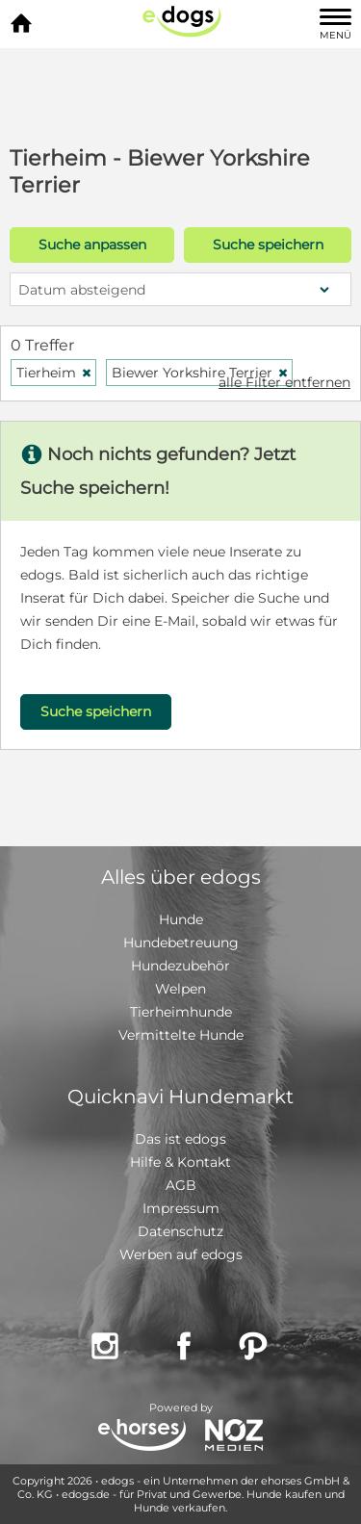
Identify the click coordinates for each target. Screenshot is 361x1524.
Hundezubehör (180, 965)
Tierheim (54, 372)
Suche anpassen (92, 244)
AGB (181, 1185)
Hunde (181, 919)
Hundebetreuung (181, 942)
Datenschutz (180, 1231)
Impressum (180, 1208)
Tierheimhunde (181, 1011)
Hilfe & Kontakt (180, 1162)
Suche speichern (268, 244)
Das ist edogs (180, 1139)
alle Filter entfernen (284, 382)
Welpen (180, 988)
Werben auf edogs (181, 1254)
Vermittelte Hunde (181, 1035)
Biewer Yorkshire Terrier (200, 372)
